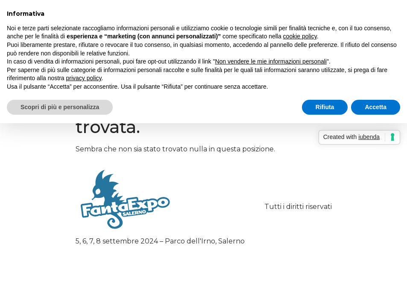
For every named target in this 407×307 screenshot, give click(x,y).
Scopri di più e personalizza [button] (59, 107)
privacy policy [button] (84, 78)
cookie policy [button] (300, 36)
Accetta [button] (376, 107)
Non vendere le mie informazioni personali (270, 61)
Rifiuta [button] (325, 107)
